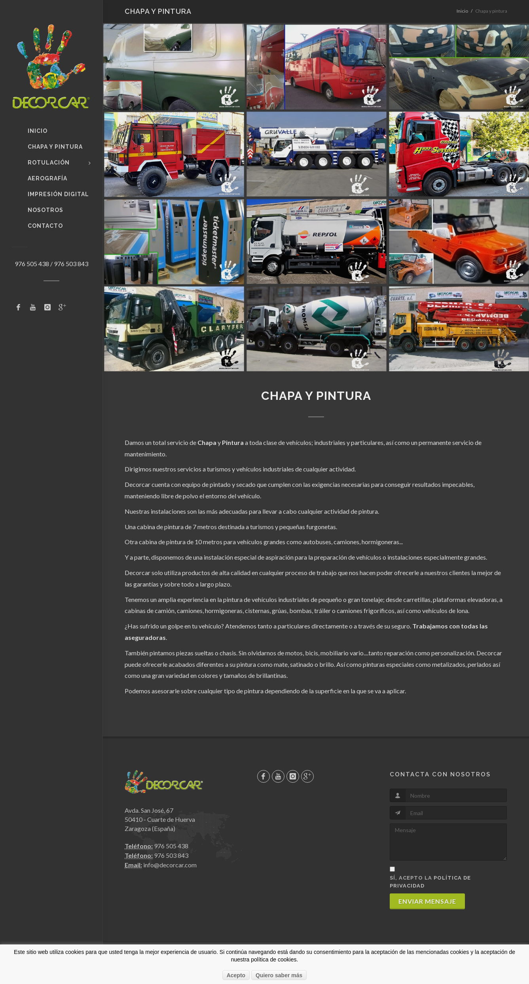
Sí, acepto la (430, 882)
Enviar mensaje (427, 901)
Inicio (462, 11)
